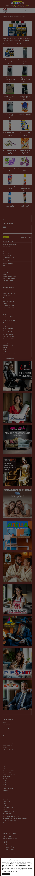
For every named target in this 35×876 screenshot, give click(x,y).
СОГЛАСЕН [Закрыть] (5, 874)
